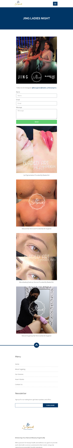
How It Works (19, 379)
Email (18, 100)
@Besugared (36, 88)
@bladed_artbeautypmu (48, 88)
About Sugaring (20, 369)
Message (19, 107)
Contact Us (18, 384)
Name (18, 92)
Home (17, 364)
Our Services (19, 374)
